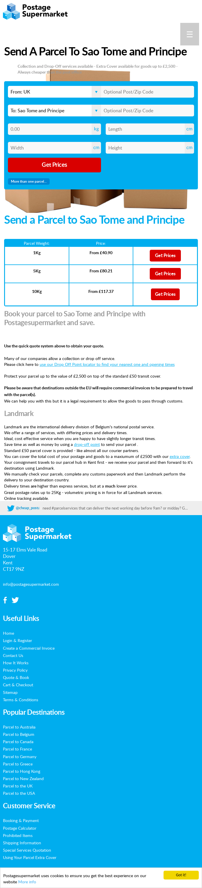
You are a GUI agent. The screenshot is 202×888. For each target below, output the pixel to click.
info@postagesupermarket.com (31, 584)
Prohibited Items (18, 835)
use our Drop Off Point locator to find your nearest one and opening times (107, 364)
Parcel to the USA (19, 793)
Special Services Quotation (27, 850)
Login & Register (17, 640)
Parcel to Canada (18, 741)
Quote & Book (16, 677)
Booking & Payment (21, 820)
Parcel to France (17, 749)
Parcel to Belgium (18, 734)
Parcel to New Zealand (23, 778)
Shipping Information (22, 842)
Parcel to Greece (18, 764)
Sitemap (10, 692)
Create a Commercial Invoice (29, 648)
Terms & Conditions (20, 699)
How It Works (15, 662)
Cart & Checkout (18, 684)
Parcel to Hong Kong (21, 771)
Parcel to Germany (19, 756)
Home (8, 633)
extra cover (180, 456)
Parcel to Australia (19, 727)
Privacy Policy (15, 670)
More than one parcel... (29, 181)
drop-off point (87, 444)
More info (27, 881)
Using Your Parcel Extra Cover (29, 857)
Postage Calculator (19, 828)
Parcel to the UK (18, 786)
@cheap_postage (30, 508)
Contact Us (13, 655)
